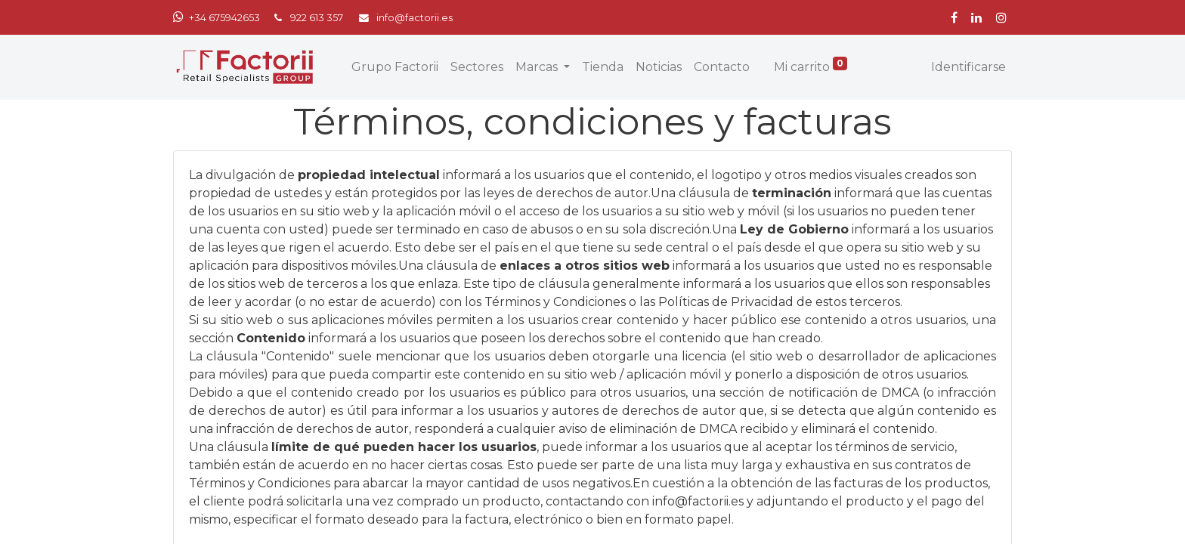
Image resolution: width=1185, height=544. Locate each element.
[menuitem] (394, 67)
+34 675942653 (224, 17)
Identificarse (968, 67)
